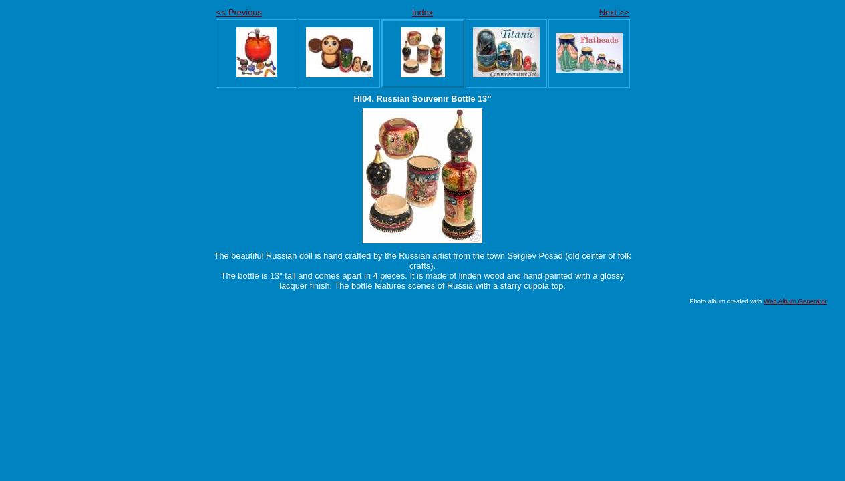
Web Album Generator (795, 301)
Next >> (614, 12)
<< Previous (239, 12)
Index (422, 12)
